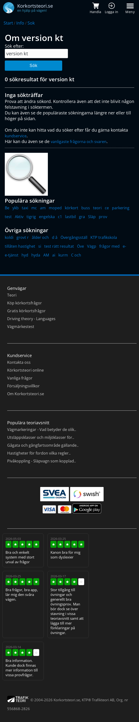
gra (82, 216)
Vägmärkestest (20, 326)
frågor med (109, 246)
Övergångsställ (74, 237)
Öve (80, 246)
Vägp (91, 246)
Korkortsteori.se (67, 699)
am (43, 207)
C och (76, 255)
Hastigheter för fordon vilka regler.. (39, 453)
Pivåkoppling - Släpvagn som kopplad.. (41, 461)
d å (54, 237)
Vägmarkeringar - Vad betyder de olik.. (41, 429)
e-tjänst (11, 255)
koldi (9, 237)
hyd (25, 255)
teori (97, 207)
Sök (33, 65)
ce (107, 207)
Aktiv (19, 216)
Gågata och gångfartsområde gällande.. (42, 445)
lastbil (70, 216)
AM (46, 255)
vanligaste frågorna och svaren (78, 141)
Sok (31, 23)
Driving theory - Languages (31, 318)
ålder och (40, 237)
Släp (92, 216)
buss (85, 207)
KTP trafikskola (103, 237)
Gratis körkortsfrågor (26, 310)
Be (7, 207)
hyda (35, 255)
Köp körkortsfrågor (24, 303)
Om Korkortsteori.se (25, 393)
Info (20, 23)
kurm (63, 255)
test (8, 216)
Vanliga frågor (20, 378)
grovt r (23, 237)
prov (103, 216)
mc (34, 207)
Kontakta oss (19, 362)
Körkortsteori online (25, 370)
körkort (71, 207)
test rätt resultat (59, 246)
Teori (12, 295)
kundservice (16, 135)
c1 (60, 216)
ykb (15, 207)
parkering (120, 207)
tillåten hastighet (20, 246)
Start (8, 23)
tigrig (31, 216)
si (39, 246)
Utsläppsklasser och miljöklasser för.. (40, 437)
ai (53, 255)
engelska (47, 216)
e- (124, 246)
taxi (25, 207)
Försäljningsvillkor (23, 386)
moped (55, 207)
